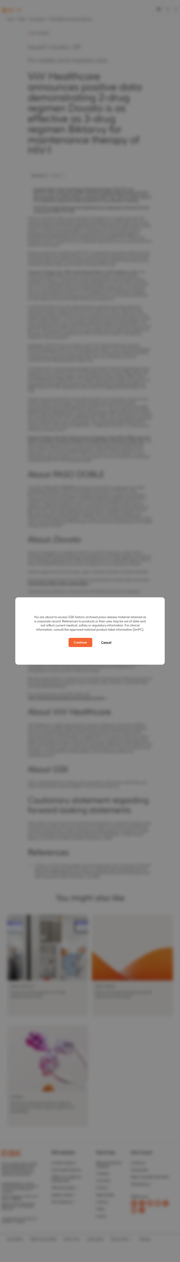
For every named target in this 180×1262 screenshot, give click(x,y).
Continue (80, 642)
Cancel (106, 642)
